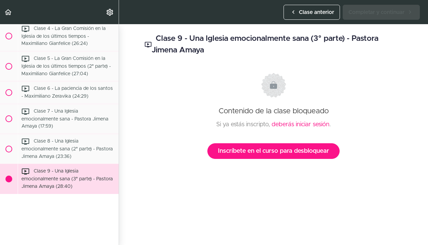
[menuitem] (110, 12)
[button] (8, 12)
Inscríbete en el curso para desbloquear (273, 151)
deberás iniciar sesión (300, 124)
